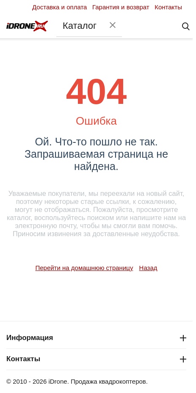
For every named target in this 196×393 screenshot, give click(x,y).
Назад (148, 267)
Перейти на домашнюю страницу (84, 267)
